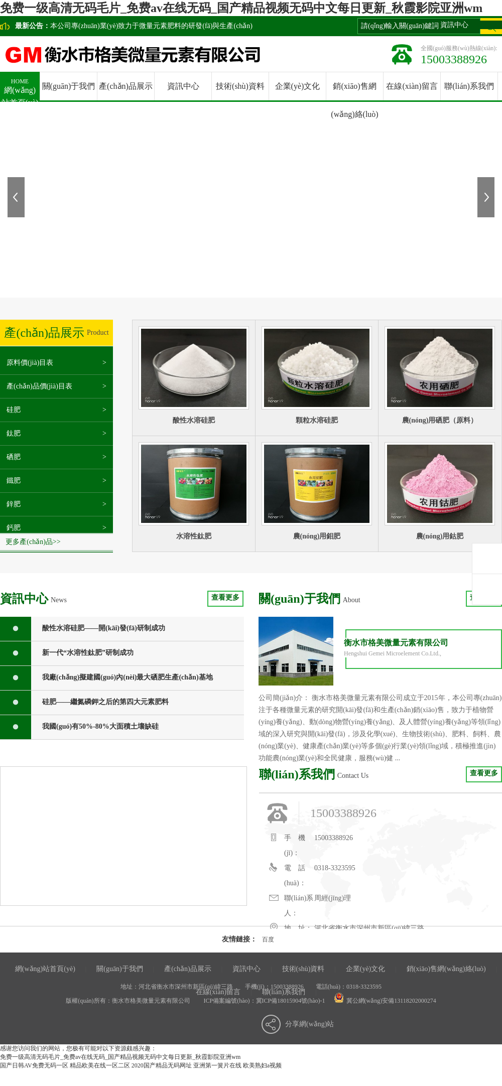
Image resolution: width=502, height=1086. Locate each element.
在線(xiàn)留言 (411, 86)
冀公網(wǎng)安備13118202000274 (391, 1000)
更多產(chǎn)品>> (33, 542)
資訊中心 (183, 86)
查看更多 (225, 597)
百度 (268, 939)
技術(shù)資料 (240, 86)
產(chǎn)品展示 (126, 86)
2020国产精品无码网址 (162, 1065)
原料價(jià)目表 (30, 362)
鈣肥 (14, 527)
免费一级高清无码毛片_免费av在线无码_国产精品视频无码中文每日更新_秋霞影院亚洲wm (241, 8)
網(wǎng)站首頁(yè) (20, 89)
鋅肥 (14, 504)
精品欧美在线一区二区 (100, 1065)
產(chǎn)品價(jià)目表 (39, 386)
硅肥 (14, 410)
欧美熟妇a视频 (262, 1065)
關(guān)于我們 (68, 86)
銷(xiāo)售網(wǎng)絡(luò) (446, 969)
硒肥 (14, 457)
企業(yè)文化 (297, 86)
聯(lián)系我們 (469, 86)
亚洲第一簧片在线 (217, 1065)
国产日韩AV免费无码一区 (34, 1065)
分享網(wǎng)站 (309, 1024)
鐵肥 (14, 480)
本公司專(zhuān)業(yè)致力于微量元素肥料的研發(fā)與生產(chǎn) (151, 26)
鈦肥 (14, 433)
